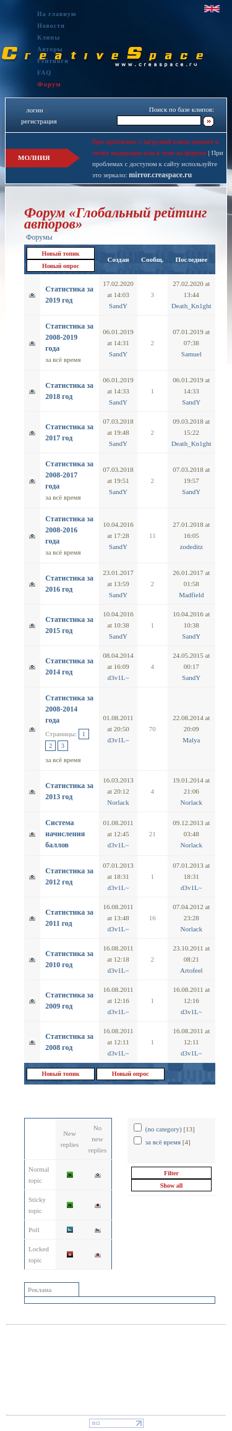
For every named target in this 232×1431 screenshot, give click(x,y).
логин (34, 110)
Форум (49, 84)
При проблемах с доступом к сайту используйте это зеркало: (157, 163)
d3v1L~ (118, 677)
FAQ (44, 72)
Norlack (118, 802)
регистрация (39, 121)
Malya (191, 740)
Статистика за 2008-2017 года (69, 475)
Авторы (50, 49)
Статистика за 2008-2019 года (69, 337)
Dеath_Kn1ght (191, 305)
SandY (118, 305)
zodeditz (191, 546)
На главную (57, 13)
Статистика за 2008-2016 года (69, 529)
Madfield (191, 594)
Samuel (191, 354)
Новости (51, 25)
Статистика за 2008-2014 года (69, 709)
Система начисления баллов (65, 833)
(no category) (163, 1129)
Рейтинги (53, 60)
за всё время (62, 359)
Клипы (48, 37)
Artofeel (191, 970)
